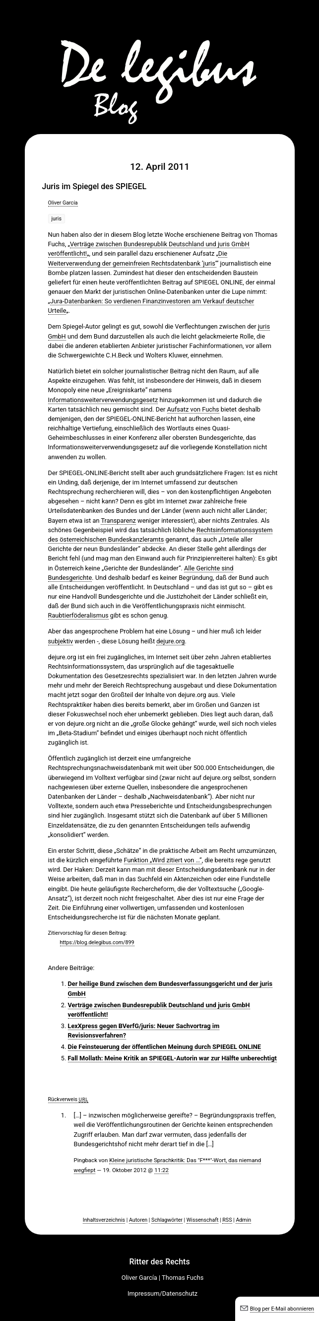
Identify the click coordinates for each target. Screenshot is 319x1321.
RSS (227, 1220)
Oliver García (63, 203)
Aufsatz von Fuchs (193, 409)
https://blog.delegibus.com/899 (97, 942)
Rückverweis (68, 1099)
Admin (243, 1220)
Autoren (138, 1220)
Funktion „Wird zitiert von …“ (163, 860)
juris (57, 218)
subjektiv (60, 641)
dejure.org (170, 641)
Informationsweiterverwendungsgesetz (103, 400)
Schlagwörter (167, 1220)
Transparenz (118, 520)
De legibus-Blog (160, 64)
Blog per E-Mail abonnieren (282, 1309)
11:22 (161, 1170)
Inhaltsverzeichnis (104, 1220)
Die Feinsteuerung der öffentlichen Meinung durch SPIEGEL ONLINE (164, 1046)
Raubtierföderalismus (78, 615)
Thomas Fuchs (182, 1277)
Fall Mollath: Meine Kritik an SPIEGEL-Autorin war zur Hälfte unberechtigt (172, 1058)
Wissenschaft (203, 1220)
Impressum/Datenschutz (162, 1293)
